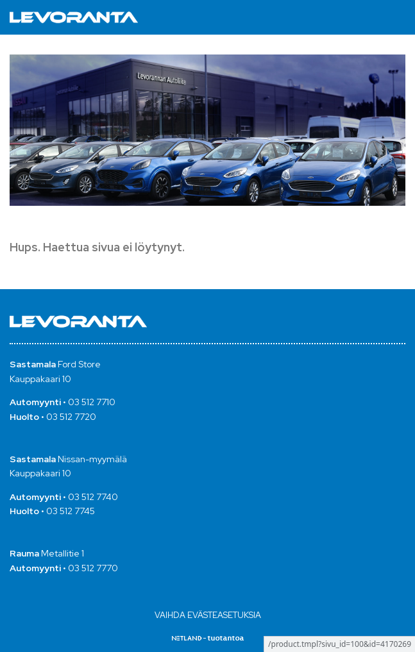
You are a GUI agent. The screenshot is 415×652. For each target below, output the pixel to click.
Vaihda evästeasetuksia (208, 615)
